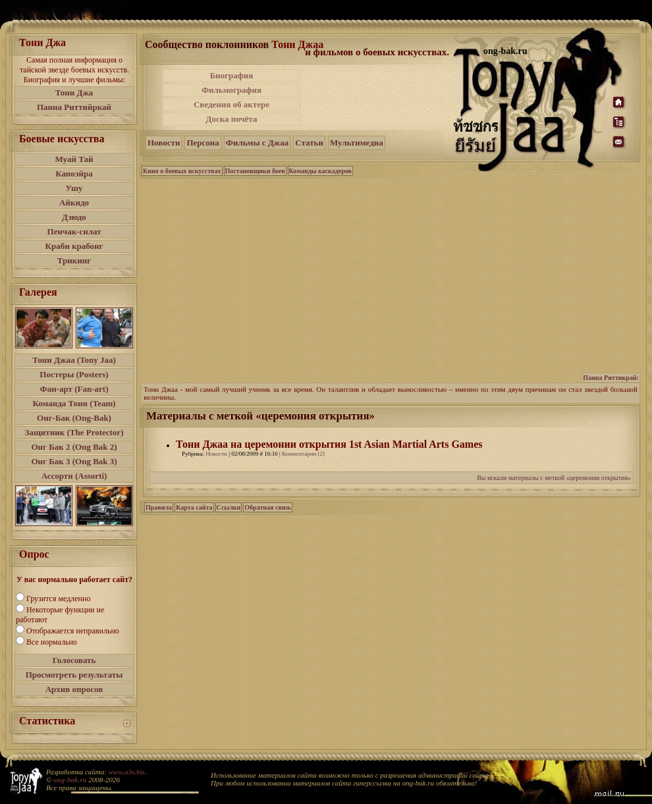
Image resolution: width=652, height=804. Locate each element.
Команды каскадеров (320, 170)
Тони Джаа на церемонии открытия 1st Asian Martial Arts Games (329, 444)
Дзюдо (74, 217)
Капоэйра (74, 173)
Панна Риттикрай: (611, 377)
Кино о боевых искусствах (182, 170)
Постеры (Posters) (74, 374)
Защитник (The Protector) (74, 432)
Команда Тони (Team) (73, 403)
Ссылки (229, 507)
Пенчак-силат (74, 231)
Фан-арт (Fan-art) (74, 389)
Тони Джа (74, 92)
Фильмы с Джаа (257, 142)
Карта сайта (194, 507)
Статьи (309, 142)
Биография (232, 75)
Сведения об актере (231, 104)
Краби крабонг (74, 246)
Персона (202, 142)
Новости (164, 142)
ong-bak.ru (69, 780)
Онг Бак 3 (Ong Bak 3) (74, 461)
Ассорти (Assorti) (74, 476)
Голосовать (74, 660)
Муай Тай (74, 159)
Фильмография (231, 90)
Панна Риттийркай (74, 107)
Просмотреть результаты (74, 675)
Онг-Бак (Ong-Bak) (74, 418)
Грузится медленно (58, 598)
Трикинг (74, 260)
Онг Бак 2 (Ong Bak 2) (74, 447)
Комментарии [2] (303, 453)
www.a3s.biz (127, 772)
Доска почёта (231, 119)
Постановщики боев (255, 170)
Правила (159, 507)
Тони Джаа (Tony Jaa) (74, 360)
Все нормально (51, 642)
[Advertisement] (378, 97)
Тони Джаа (297, 44)
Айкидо (74, 202)
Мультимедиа (356, 142)
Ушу (74, 188)
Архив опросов (74, 689)
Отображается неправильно (72, 630)
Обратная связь (267, 507)
